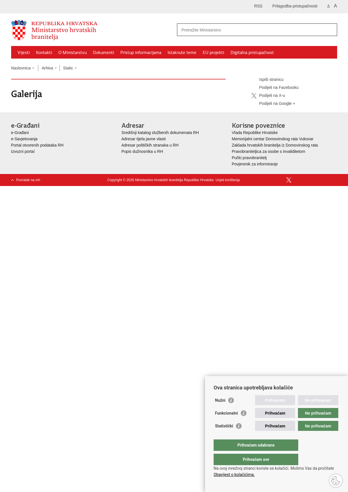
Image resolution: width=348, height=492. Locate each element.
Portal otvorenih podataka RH (37, 145)
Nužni (220, 411)
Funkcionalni (226, 424)
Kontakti (44, 52)
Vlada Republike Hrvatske (255, 132)
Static (68, 68)
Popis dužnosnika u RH (142, 151)
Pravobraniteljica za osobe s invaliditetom (268, 151)
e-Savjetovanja (24, 139)
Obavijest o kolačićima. (234, 474)
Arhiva (47, 68)
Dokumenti (103, 52)
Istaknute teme (182, 52)
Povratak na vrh (28, 180)
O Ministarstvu (72, 52)
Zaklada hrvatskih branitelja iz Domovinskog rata (275, 145)
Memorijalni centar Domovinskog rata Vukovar (273, 139)
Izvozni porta (22, 151)
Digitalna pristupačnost (252, 52)
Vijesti (23, 52)
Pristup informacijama (140, 52)
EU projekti (213, 52)
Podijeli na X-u (268, 95)
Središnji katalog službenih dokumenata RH (160, 132)
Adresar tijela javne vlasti (144, 139)
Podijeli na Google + (273, 103)
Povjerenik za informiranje (255, 164)
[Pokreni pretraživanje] (330, 29)
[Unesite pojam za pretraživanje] (251, 30)
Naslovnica (21, 68)
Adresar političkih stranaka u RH (150, 145)
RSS (258, 6)
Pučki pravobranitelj (249, 157)
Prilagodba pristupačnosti (295, 6)
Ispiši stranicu (267, 79)
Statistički (224, 437)
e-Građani (20, 132)
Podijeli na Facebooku (275, 87)
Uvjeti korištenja (228, 180)
